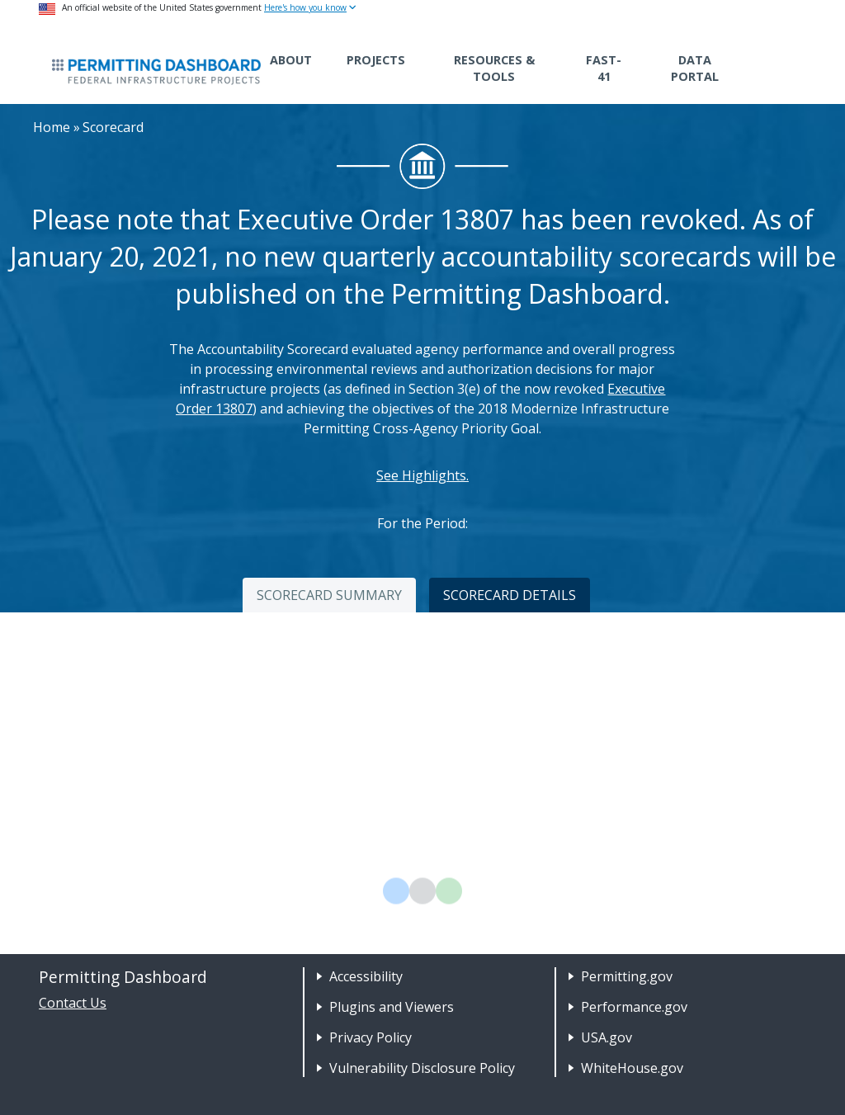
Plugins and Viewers (391, 1007)
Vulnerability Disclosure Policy (422, 1068)
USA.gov (606, 1037)
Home (51, 127)
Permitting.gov (627, 976)
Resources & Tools (494, 68)
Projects (376, 60)
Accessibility (366, 976)
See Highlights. (422, 475)
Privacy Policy (370, 1037)
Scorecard (113, 127)
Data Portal (695, 68)
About (291, 60)
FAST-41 (603, 68)
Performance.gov (634, 1007)
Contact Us (72, 1003)
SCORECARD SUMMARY (329, 595)
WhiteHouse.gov (632, 1068)
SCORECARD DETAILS (509, 595)
